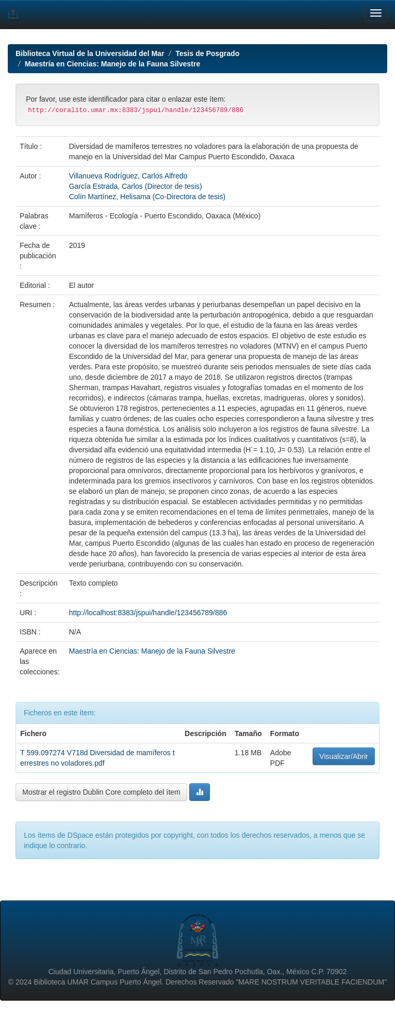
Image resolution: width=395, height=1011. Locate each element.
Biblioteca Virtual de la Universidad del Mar (90, 53)
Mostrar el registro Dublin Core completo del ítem (101, 792)
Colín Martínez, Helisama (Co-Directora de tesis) (147, 196)
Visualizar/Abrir (343, 756)
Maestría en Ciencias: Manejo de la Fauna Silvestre (112, 64)
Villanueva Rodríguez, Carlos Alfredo (128, 176)
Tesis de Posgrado (207, 53)
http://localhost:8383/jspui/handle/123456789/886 (148, 612)
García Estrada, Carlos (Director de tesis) (135, 186)
